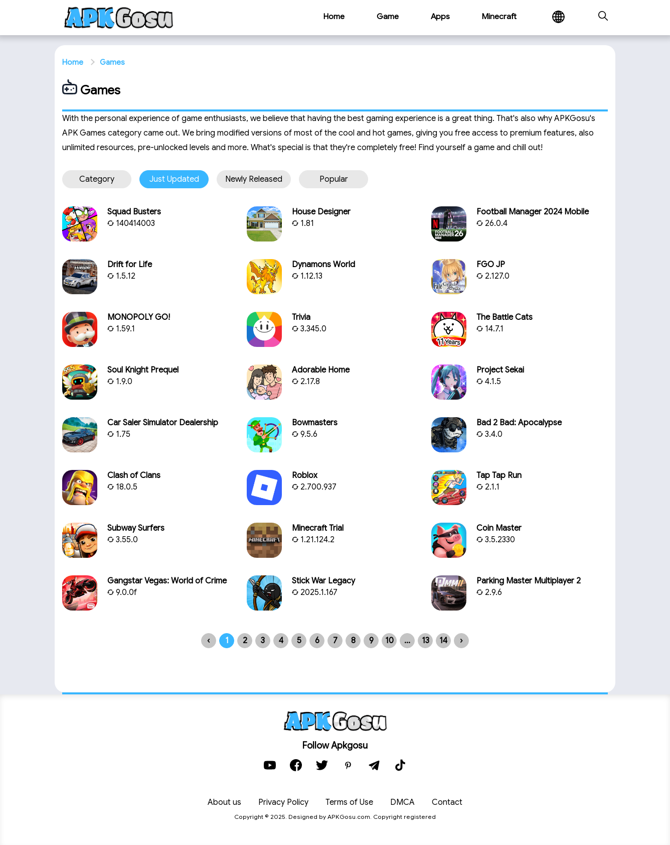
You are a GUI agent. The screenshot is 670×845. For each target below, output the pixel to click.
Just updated (174, 179)
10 (389, 641)
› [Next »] (461, 641)
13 (425, 641)
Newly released (253, 179)
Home (72, 62)
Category (96, 179)
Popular (333, 179)
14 (443, 641)
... (407, 641)
